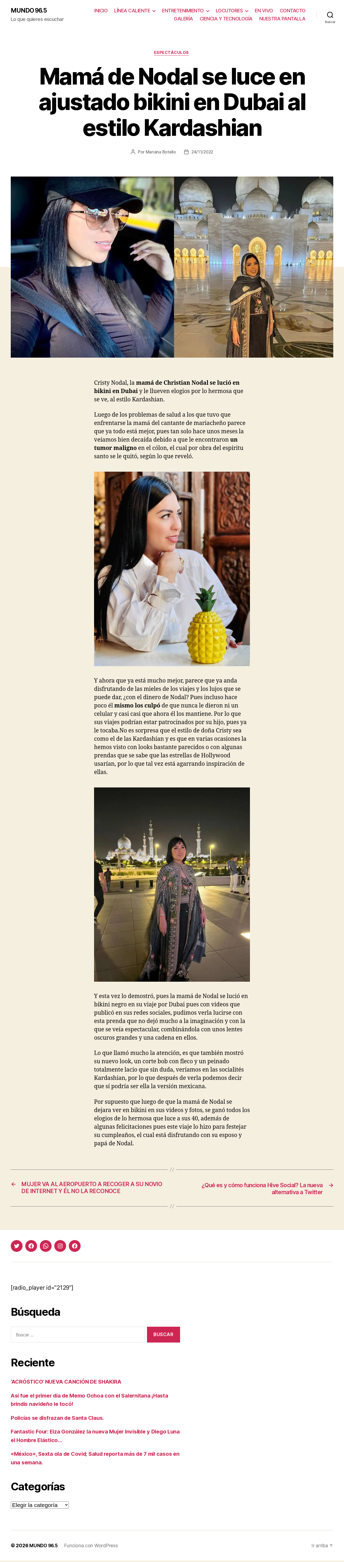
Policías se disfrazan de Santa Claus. (60, 1419)
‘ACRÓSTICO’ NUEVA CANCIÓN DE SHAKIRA (70, 1383)
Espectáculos (172, 53)
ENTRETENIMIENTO (183, 11)
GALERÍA (183, 19)
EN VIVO (264, 11)
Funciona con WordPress (92, 1547)
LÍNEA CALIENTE (132, 11)
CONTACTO (293, 11)
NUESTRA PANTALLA (282, 19)
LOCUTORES (229, 11)
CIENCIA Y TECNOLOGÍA (226, 19)
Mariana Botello (160, 153)
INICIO (101, 11)
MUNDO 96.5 (30, 11)
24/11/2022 (202, 153)
